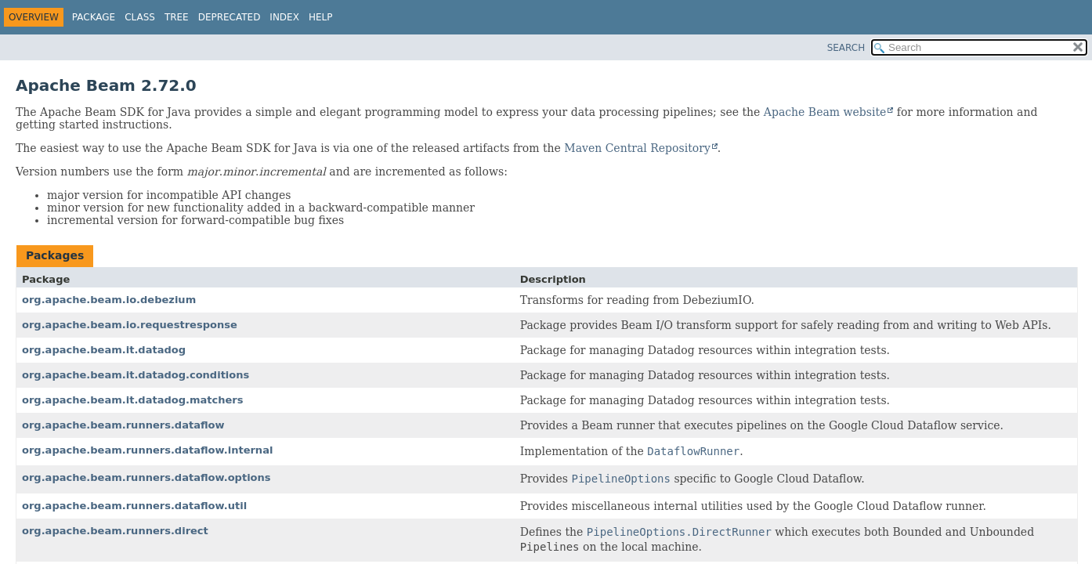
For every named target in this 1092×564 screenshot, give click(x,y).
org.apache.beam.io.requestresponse (129, 325)
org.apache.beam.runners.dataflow (123, 425)
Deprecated (229, 17)
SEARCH (846, 47)
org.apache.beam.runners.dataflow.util (134, 506)
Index (284, 17)
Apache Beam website (825, 112)
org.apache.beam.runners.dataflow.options (146, 477)
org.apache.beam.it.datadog (104, 350)
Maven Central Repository (637, 148)
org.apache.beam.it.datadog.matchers (133, 400)
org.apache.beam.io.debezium (109, 300)
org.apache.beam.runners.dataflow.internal (147, 450)
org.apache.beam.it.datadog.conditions (135, 375)
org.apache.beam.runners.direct (115, 531)
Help (321, 17)
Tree (177, 17)
